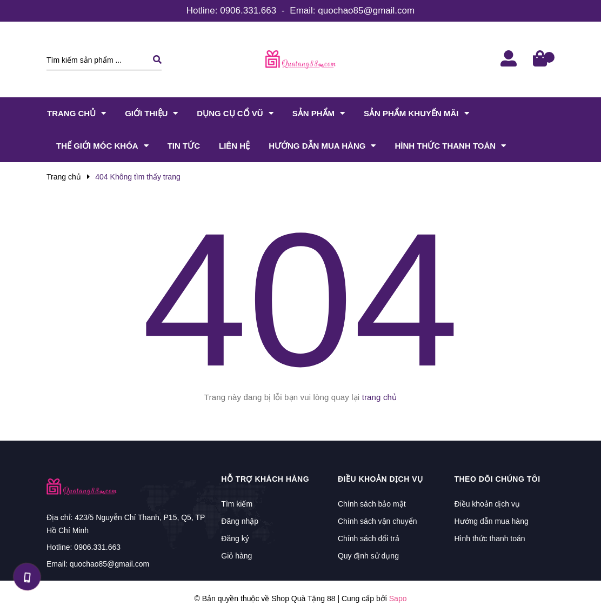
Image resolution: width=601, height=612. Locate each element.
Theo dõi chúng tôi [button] (497, 479)
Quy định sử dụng (368, 555)
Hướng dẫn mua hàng (491, 521)
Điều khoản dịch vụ (487, 504)
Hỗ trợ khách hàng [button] (265, 479)
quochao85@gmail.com (366, 10)
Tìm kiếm (236, 504)
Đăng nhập (239, 521)
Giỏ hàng (236, 555)
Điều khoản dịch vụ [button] (380, 479)
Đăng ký (235, 538)
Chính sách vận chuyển (377, 521)
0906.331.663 (248, 10)
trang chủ (379, 397)
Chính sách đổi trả (368, 538)
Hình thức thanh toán (489, 538)
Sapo (398, 598)
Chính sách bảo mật (372, 504)
